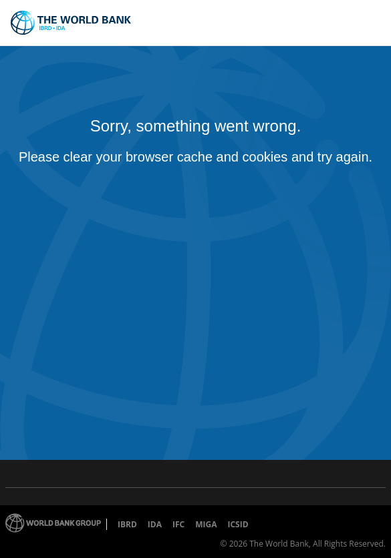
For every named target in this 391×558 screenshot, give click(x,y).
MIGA (206, 524)
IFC (178, 524)
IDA (155, 524)
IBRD (127, 524)
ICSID (237, 524)
